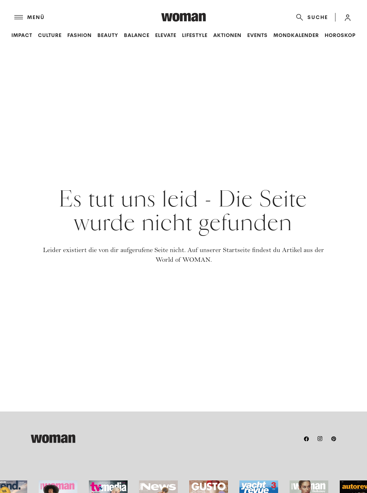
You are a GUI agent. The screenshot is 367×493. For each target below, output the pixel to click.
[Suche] (310, 17)
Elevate (165, 35)
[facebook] (306, 438)
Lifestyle (195, 35)
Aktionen (227, 35)
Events (257, 35)
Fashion (79, 35)
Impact (21, 35)
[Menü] (87, 17)
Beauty (107, 35)
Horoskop (340, 35)
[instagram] (320, 438)
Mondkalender (296, 35)
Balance (136, 35)
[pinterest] (333, 438)
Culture (50, 35)
